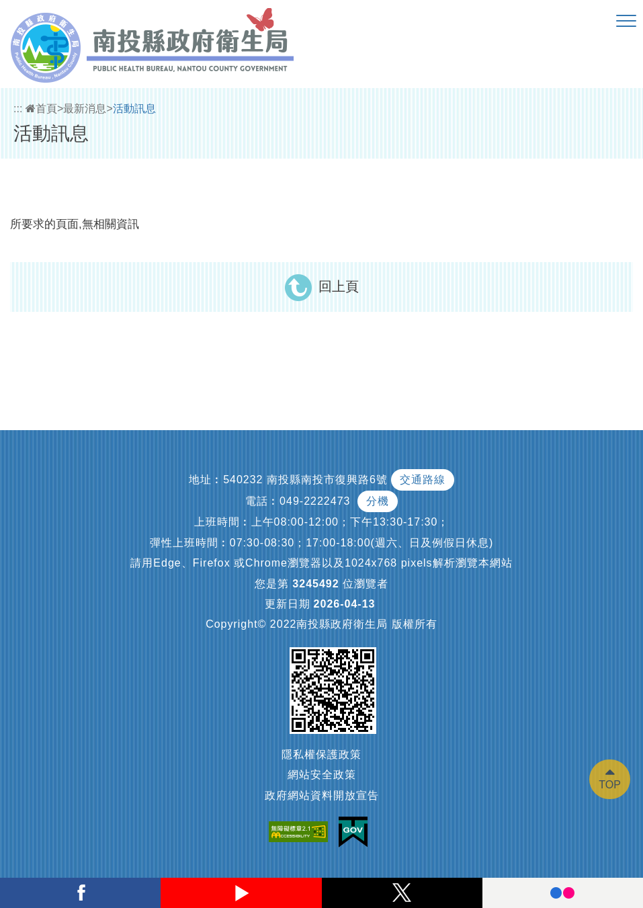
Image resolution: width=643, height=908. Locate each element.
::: (17, 108)
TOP (610, 784)
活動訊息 (134, 108)
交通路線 (422, 479)
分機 (377, 501)
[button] (626, 21)
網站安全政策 (322, 774)
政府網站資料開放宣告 (322, 795)
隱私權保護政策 (321, 754)
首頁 (41, 108)
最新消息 (84, 108)
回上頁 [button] (338, 286)
